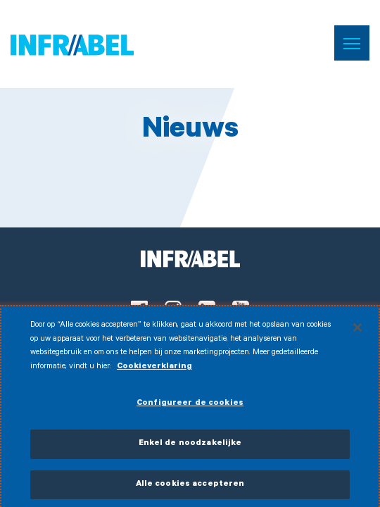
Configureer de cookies (190, 408)
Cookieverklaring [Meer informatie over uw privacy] (154, 370)
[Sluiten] (357, 330)
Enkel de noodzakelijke (190, 447)
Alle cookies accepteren (190, 488)
